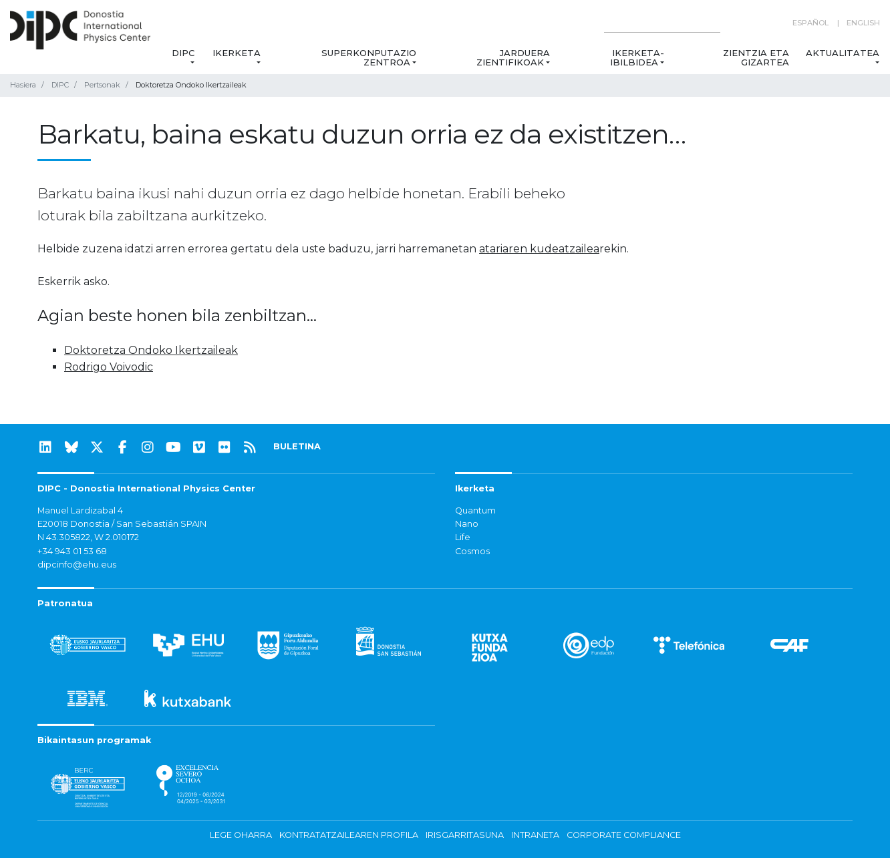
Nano (466, 524)
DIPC (183, 52)
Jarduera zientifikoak (513, 57)
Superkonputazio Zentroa (368, 57)
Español (810, 22)
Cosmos (472, 551)
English (863, 22)
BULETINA (297, 446)
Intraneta (535, 835)
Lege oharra (241, 835)
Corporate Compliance (624, 835)
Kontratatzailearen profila (348, 835)
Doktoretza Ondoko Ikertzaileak (151, 350)
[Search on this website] (662, 23)
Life (462, 537)
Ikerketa (236, 52)
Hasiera (23, 84)
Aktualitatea (842, 52)
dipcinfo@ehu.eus (76, 565)
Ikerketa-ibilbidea (637, 57)
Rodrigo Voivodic (108, 367)
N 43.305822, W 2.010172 (88, 537)
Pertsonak (102, 84)
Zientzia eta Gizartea (756, 57)
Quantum (475, 510)
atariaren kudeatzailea (539, 248)
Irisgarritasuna (465, 835)
